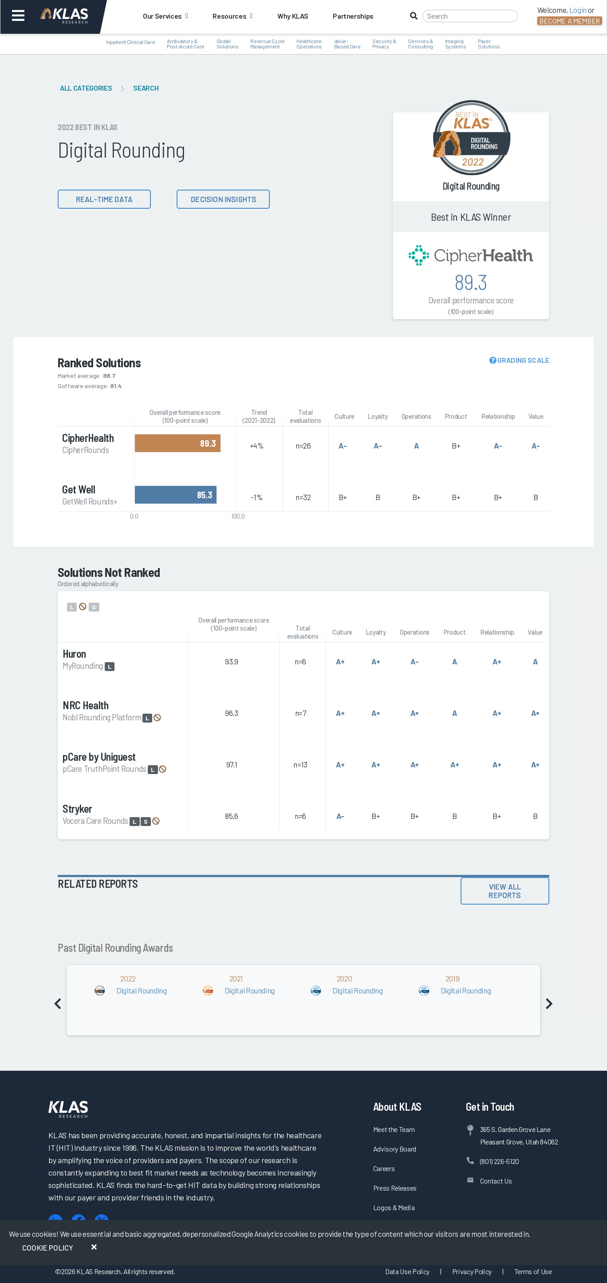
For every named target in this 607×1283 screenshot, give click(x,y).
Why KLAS (292, 16)
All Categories (86, 87)
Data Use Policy (407, 1271)
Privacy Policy (472, 1271)
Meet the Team (394, 1129)
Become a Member (570, 20)
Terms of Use (533, 1271)
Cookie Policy (47, 1247)
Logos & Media (394, 1207)
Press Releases (395, 1188)
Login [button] (578, 9)
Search (145, 87)
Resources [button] (232, 16)
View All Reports (505, 890)
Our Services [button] (165, 16)
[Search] (470, 16)
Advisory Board (394, 1148)
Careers (384, 1168)
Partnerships (353, 16)
